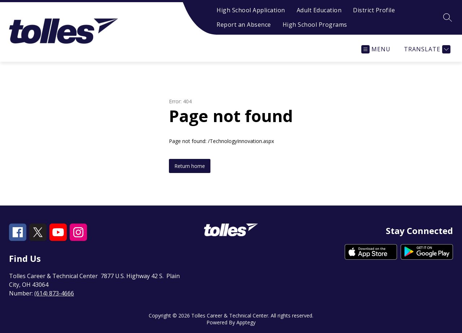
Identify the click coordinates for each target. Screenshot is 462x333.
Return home (189, 166)
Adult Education (319, 10)
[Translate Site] (426, 49)
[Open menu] (376, 49)
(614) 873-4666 (54, 293)
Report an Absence (244, 25)
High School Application (251, 10)
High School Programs (315, 25)
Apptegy (246, 322)
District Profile (374, 10)
